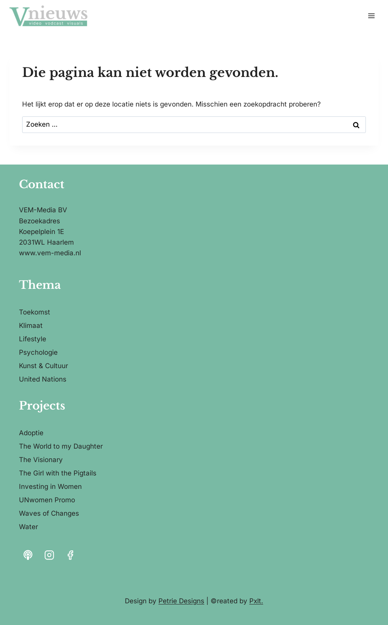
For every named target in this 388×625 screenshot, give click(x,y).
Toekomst (34, 312)
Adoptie (31, 433)
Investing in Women (50, 486)
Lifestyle (32, 339)
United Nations (42, 379)
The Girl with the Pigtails (57, 473)
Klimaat (31, 325)
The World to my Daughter (61, 446)
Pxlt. (256, 601)
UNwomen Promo (47, 500)
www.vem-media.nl (50, 253)
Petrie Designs (181, 601)
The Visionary (41, 460)
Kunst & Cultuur (43, 366)
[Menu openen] (371, 15)
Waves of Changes (49, 513)
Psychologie (38, 352)
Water (28, 527)
